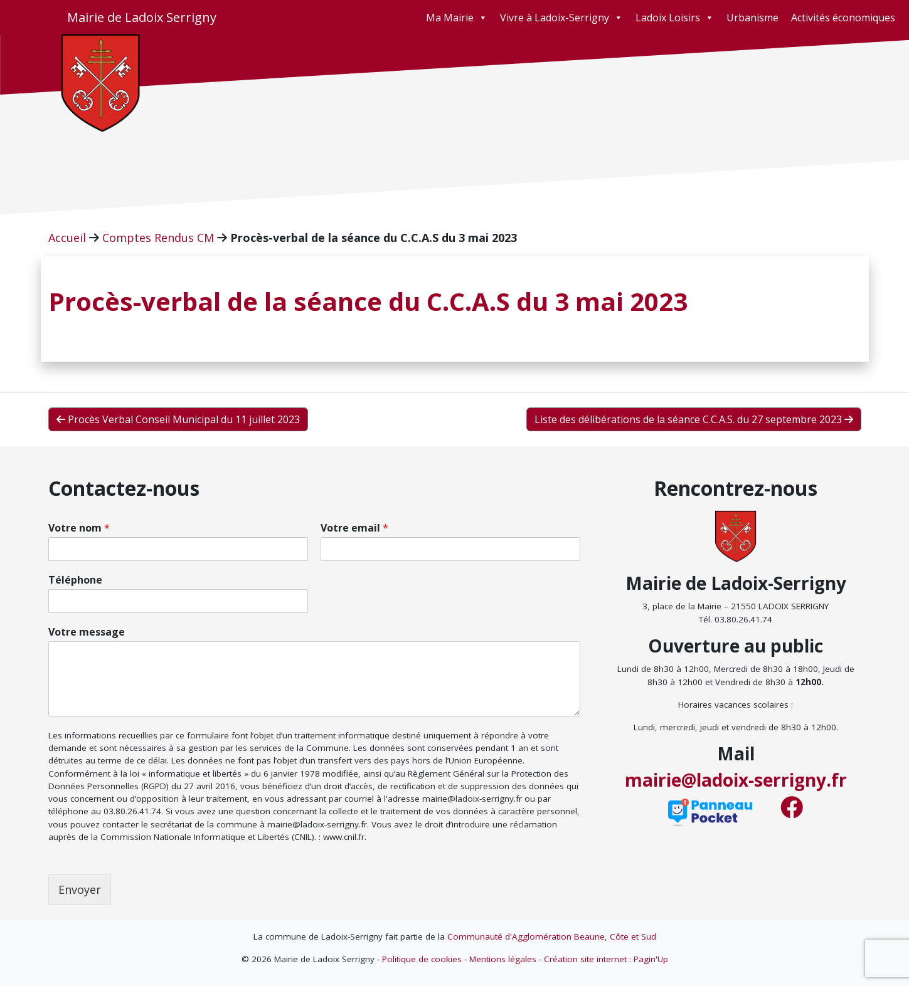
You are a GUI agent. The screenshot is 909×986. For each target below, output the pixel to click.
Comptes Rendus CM (158, 237)
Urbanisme (752, 17)
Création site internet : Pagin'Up (606, 959)
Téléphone (75, 580)
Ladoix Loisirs (674, 17)
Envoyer (79, 889)
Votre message (86, 632)
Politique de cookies (422, 959)
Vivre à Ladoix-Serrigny (561, 17)
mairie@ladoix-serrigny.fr (736, 780)
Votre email (354, 528)
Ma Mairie (456, 17)
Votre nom (79, 528)
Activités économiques (843, 17)
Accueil (67, 237)
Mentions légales (502, 959)
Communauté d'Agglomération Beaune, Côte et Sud (551, 936)
